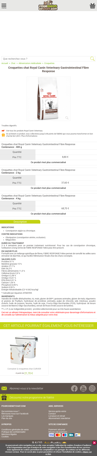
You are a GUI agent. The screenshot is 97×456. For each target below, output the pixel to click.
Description (20, 221)
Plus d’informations (29, 136)
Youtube (83, 388)
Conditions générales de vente (15, 429)
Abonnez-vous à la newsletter (26, 388)
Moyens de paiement (57, 432)
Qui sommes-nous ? (10, 411)
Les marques (7, 416)
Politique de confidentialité (13, 432)
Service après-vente (57, 411)
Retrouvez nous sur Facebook (14, 413)
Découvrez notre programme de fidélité (32, 397)
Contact (52, 413)
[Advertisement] (48, 32)
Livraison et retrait (56, 416)
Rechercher (92, 59)
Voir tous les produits (24, 131)
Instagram (92, 388)
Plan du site (6, 418)
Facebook (74, 388)
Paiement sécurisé (56, 429)
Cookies (5, 436)
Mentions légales (9, 434)
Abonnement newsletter (59, 418)
